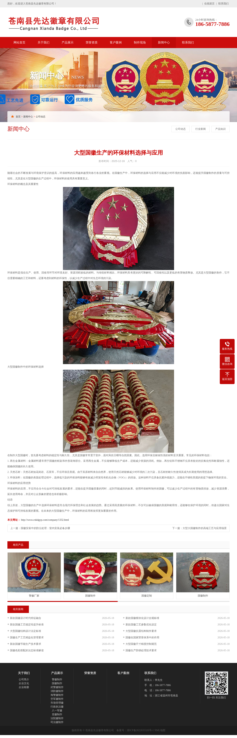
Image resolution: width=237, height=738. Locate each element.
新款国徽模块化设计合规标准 (142, 618)
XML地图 (159, 730)
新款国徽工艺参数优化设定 (141, 624)
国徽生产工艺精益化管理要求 (27, 637)
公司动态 (40, 116)
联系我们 (223, 3)
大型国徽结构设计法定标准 (25, 631)
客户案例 (116, 42)
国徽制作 (57, 683)
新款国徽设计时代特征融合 (25, 618)
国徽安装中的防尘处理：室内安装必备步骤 (45, 528)
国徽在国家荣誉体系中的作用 (142, 637)
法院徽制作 (57, 718)
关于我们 (43, 42)
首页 (18, 116)
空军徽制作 (57, 699)
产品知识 (220, 129)
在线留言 (209, 3)
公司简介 (24, 679)
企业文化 (24, 683)
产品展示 (68, 42)
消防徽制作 (57, 691)
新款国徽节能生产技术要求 (25, 644)
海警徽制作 (57, 695)
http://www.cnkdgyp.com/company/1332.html (45, 520)
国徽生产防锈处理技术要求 (141, 650)
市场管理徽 (57, 702)
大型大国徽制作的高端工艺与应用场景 (205, 528)
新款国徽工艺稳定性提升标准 (27, 624)
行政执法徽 (57, 706)
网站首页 (19, 42)
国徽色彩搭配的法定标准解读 (27, 650)
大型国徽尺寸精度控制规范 (141, 644)
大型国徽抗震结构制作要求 (141, 631)
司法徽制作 (57, 722)
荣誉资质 (92, 42)
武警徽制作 (57, 687)
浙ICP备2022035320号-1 (140, 730)
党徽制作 (57, 714)
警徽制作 (57, 679)
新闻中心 (164, 42)
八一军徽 (57, 710)
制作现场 (140, 42)
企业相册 (24, 687)
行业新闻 (200, 129)
